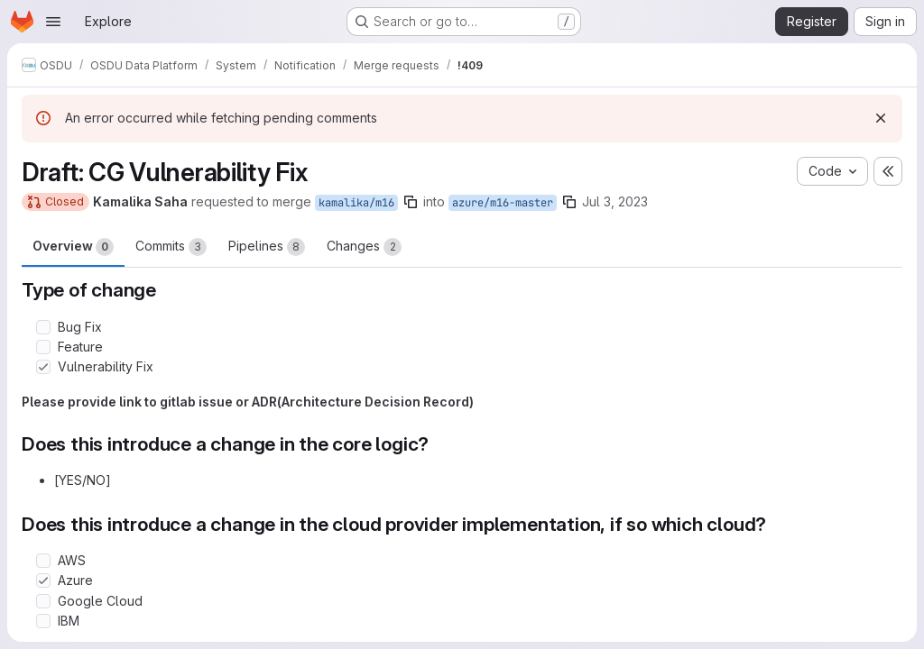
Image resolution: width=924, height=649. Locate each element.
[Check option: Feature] (43, 347)
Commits (171, 247)
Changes (364, 247)
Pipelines (266, 247)
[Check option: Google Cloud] (43, 601)
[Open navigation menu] (53, 21)
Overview (73, 247)
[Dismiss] (881, 118)
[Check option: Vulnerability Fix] (43, 367)
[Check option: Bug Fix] (43, 327)
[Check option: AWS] (43, 560)
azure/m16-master (502, 203)
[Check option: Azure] (43, 580)
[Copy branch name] (410, 202)
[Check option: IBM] (43, 621)
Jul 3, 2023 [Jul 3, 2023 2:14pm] (615, 201)
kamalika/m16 (356, 203)
